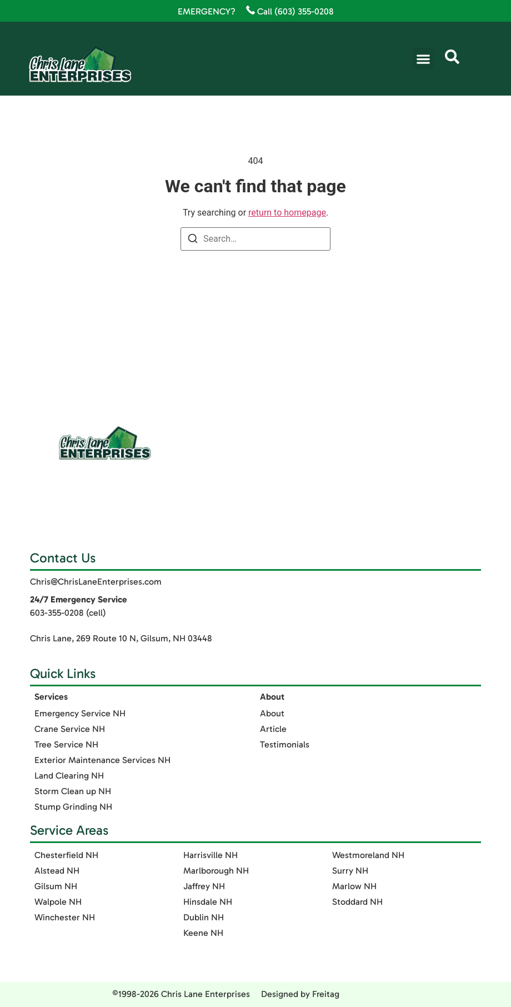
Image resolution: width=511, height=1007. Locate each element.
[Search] (192, 240)
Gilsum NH (55, 886)
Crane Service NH (69, 729)
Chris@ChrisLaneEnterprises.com (96, 581)
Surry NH (350, 870)
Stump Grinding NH (73, 806)
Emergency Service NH (80, 713)
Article (273, 729)
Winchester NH (64, 917)
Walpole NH (58, 901)
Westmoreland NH (368, 855)
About (272, 713)
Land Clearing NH (69, 775)
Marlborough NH (216, 870)
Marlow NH (354, 886)
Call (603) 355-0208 (290, 11)
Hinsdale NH (207, 901)
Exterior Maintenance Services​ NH (102, 760)
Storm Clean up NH (72, 791)
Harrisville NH (210, 855)
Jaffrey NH (204, 886)
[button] (423, 58)
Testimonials (284, 744)
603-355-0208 (57, 612)
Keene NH (203, 933)
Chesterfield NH (66, 855)
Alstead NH (56, 870)
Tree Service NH (66, 744)
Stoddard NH (357, 901)
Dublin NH (203, 917)
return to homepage (287, 212)
